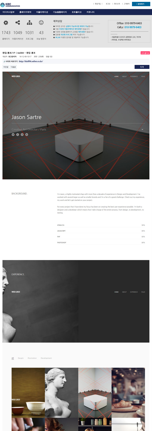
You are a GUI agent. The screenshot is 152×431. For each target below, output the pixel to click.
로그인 (108, 4)
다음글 (13, 67)
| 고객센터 (125, 4)
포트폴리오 (77, 12)
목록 (142, 67)
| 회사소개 (116, 4)
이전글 (5, 67)
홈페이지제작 (25, 12)
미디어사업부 (8, 12)
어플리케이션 (42, 12)
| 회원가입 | (97, 4)
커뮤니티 (90, 12)
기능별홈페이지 (60, 12)
